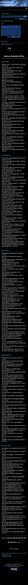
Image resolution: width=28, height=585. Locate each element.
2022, (25, 538)
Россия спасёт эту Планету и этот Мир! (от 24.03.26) (13, 333)
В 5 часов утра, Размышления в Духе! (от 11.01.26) (13, 483)
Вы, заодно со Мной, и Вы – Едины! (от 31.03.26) (13, 351)
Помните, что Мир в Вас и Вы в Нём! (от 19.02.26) (13, 414)
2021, (22, 538)
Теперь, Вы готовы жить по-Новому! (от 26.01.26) (13, 517)
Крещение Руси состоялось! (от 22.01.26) (11, 508)
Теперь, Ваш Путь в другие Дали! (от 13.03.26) (12, 303)
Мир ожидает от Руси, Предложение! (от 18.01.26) (13, 497)
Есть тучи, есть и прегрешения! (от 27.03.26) (12, 341)
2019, (16, 538)
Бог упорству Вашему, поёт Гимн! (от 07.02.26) (12, 377)
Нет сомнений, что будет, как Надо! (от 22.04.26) (13, 224)
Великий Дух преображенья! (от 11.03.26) (11, 299)
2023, (9, 542)
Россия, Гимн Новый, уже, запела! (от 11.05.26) (13, 96)
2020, (19, 538)
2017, (11, 538)
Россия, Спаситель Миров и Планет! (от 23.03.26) (13, 332)
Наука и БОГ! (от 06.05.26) (8, 80)
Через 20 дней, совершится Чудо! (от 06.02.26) (12, 375)
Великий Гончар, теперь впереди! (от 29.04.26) (12, 243)
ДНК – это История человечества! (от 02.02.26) (12, 364)
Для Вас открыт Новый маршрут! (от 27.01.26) (12, 522)
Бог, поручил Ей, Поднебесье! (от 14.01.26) (11, 487)
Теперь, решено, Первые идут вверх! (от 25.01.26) (13, 516)
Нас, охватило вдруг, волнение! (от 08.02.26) (12, 381)
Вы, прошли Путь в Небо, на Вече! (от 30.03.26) (12, 349)
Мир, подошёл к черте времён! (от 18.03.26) (12, 319)
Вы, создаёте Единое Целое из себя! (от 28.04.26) (13, 241)
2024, (12, 542)
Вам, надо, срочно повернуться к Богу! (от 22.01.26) (14, 506)
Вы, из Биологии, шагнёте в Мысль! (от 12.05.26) (13, 97)
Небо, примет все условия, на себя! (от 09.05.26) (13, 91)
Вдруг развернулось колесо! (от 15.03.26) (11, 311)
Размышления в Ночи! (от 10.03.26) (10, 294)
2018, (14, 538)
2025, (14, 542)
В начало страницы (14, 549)
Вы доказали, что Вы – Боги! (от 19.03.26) (11, 321)
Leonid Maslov (14, 564)
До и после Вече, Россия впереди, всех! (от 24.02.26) (14, 428)
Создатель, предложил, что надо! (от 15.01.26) (12, 489)
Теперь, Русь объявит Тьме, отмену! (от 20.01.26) (13, 502)
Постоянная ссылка (6, 556)
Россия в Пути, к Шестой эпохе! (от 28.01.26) (12, 524)
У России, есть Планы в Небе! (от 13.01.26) (11, 486)
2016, (8, 538)
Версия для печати (6, 555)
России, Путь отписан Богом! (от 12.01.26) (11, 484)
